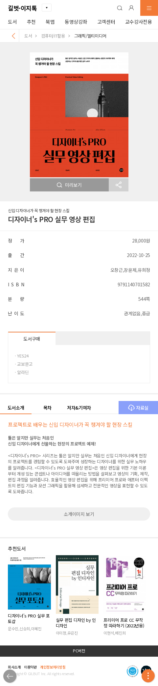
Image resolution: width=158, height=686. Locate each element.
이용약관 (30, 667)
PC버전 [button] (79, 651)
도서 (12, 21)
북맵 (50, 21)
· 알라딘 (22, 372)
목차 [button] (47, 407)
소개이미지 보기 (79, 514)
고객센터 (106, 21)
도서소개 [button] (16, 407)
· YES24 (22, 356)
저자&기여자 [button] (79, 407)
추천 (31, 21)
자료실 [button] (138, 407)
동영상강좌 (76, 21)
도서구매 (31, 338)
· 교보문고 (24, 364)
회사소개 (14, 667)
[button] (119, 8)
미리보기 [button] (69, 184)
